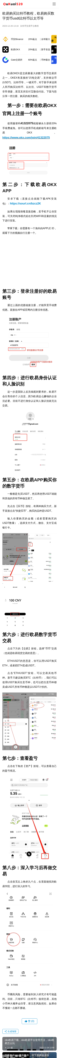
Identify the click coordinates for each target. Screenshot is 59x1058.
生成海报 (10, 1031)
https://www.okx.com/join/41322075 (26, 137)
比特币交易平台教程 (29, 26)
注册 (54, 39)
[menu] (54, 4)
